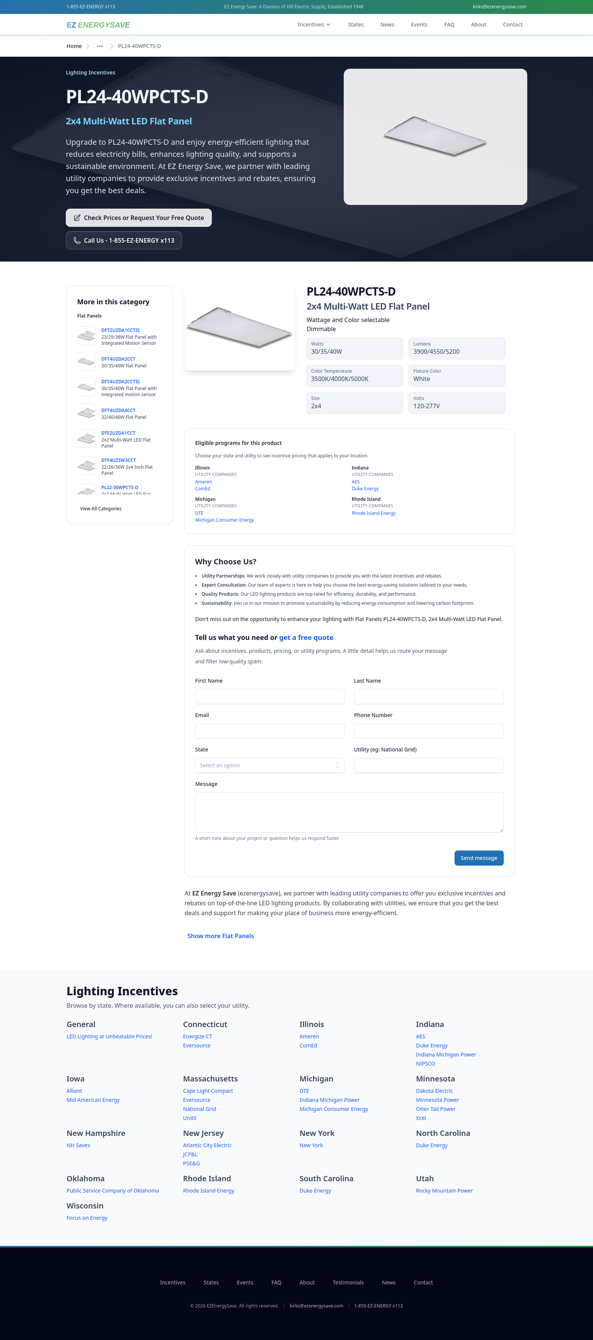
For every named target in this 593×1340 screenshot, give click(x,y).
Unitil (189, 1118)
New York (317, 1133)
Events (245, 1282)
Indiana (430, 1024)
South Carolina (327, 1178)
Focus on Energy (87, 1217)
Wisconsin (85, 1206)
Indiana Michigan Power (446, 1054)
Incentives (172, 1282)
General (81, 1024)
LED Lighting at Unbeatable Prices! (109, 1036)
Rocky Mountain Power (444, 1190)
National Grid (199, 1108)
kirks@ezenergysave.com (499, 7)
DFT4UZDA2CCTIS (120, 381)
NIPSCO (425, 1063)
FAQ (277, 1282)
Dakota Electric (434, 1090)
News (389, 1282)
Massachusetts (210, 1079)
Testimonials (348, 1282)
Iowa (76, 1079)
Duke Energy (365, 488)
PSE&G (191, 1163)
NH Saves (78, 1145)
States (211, 1282)
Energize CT (197, 1036)
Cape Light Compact (208, 1090)
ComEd (202, 488)
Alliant (74, 1090)
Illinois (312, 1024)
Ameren (203, 482)
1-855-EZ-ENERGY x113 (91, 7)
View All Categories (100, 508)
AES (356, 482)
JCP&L (190, 1154)
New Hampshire (96, 1133)
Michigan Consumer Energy (224, 520)
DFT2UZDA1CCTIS (120, 330)
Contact (423, 1282)
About (307, 1282)
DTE (199, 513)
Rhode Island (207, 1178)
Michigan (317, 1079)
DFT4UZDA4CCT (118, 410)
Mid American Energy (93, 1099)
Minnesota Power (437, 1099)
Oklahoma (86, 1178)
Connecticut (205, 1024)
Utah (425, 1178)
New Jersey (203, 1133)
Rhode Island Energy (374, 513)
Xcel (421, 1118)
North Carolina (443, 1133)
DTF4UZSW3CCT (118, 460)
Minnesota (435, 1079)
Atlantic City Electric (207, 1145)
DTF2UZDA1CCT (118, 433)
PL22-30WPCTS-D (119, 487)
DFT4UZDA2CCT (118, 359)
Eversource (197, 1045)
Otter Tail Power (436, 1108)
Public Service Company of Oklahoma (113, 1190)
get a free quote (306, 637)
